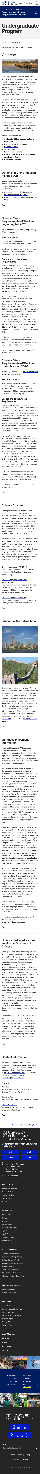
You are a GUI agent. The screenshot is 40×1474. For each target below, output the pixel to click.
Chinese (29, 47)
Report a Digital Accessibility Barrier (25, 1125)
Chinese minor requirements (16, 144)
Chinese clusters (11, 147)
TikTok (26, 1379)
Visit (26, 3)
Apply (21, 3)
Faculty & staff (7, 1198)
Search (4, 1444)
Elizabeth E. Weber (9, 1105)
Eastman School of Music (11, 1260)
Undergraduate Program (15, 47)
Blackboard (6, 1215)
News (5, 1338)
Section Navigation (11, 42)
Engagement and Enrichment (12, 1309)
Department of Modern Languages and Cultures (14, 13)
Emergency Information (20, 1459)
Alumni (4, 1201)
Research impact (7, 1319)
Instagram (12, 1381)
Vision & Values (7, 1325)
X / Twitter (12, 1379)
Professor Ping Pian (30, 812)
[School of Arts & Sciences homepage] (17, 1135)
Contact (4, 1218)
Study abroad (9, 149)
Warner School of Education (11, 1273)
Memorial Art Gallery (9, 1292)
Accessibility (6, 1306)
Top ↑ (4, 205)
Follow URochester (30, 1385)
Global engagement (8, 1312)
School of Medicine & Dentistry (12, 1263)
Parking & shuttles (8, 1237)
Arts (5, 1350)
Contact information (12, 159)
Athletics (6, 1346)
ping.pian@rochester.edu (14, 922)
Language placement (13, 152)
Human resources (8, 1224)
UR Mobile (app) (7, 1240)
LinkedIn (27, 1381)
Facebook (11, 1376)
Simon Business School (10, 1270)
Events (5, 1342)
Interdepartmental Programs (16, 195)
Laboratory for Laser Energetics (13, 1276)
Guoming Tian (7, 1097)
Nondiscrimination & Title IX (11, 1315)
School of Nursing (8, 1266)
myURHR (5, 1234)
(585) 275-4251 (11, 1175)
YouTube (27, 1376)
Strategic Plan (6, 1322)
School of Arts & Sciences (12, 9)
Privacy (20, 1455)
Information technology (10, 1228)
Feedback (12, 1455)
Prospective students (9, 1189)
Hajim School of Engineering (12, 1257)
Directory (5, 1221)
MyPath (4, 1231)
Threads (11, 1384)
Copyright (28, 1455)
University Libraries (8, 1289)
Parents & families (8, 1195)
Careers (11, 1157)
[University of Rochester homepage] (9, 3)
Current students (8, 1192)
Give (30, 3)
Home (4, 47)
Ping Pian (5, 1087)
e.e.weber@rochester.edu (13, 1078)
